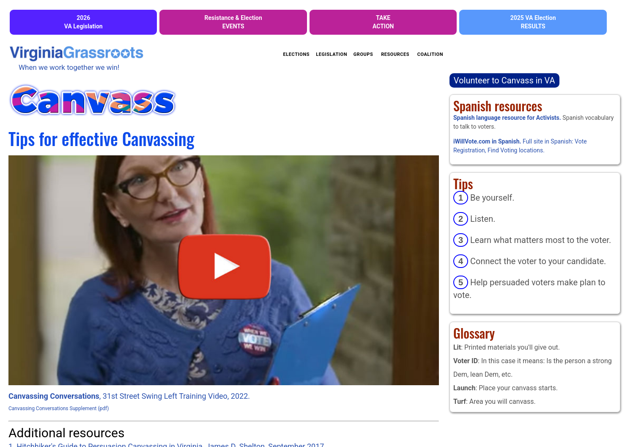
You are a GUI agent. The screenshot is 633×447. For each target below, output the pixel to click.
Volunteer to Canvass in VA (504, 80)
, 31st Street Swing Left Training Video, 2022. (129, 396)
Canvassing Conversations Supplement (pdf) (58, 408)
